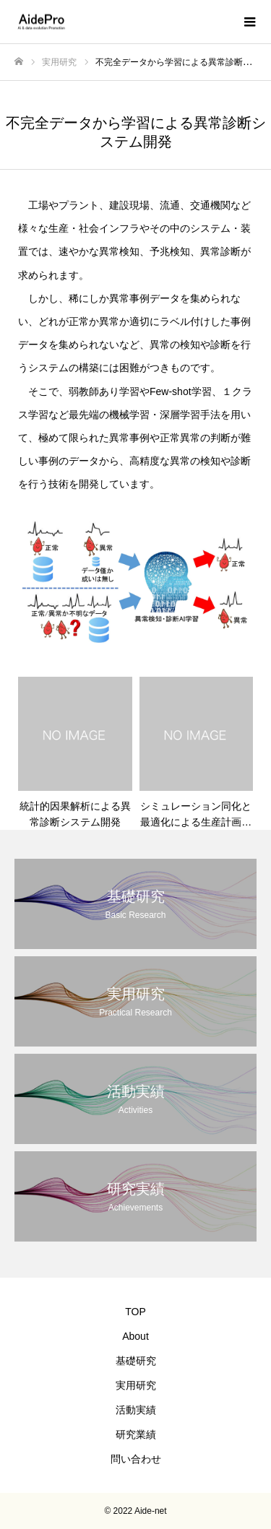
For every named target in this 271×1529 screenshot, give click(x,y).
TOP (135, 1311)
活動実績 (136, 1410)
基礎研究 (136, 1360)
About (135, 1336)
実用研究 (136, 1385)
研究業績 (136, 1434)
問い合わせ (136, 1459)
